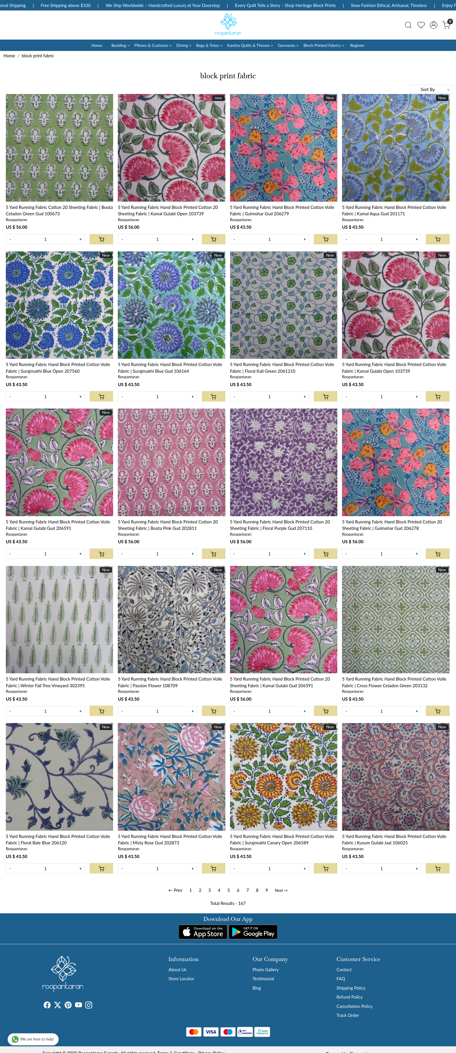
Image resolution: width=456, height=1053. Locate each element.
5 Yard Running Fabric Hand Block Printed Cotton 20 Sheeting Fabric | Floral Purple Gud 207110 (280, 525)
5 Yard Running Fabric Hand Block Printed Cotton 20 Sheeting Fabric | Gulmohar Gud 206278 (392, 525)
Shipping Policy (351, 987)
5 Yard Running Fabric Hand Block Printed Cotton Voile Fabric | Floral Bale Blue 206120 (58, 840)
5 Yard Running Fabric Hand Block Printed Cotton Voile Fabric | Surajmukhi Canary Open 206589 (282, 840)
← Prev (175, 890)
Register (357, 45)
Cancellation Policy (354, 1006)
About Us (177, 969)
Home (96, 45)
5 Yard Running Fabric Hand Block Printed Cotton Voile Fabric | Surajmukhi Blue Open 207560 (58, 368)
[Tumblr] (96, 1006)
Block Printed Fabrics (323, 45)
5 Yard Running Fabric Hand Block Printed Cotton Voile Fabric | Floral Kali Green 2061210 (282, 368)
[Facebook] (47, 1006)
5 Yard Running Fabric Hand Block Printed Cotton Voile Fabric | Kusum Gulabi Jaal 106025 (394, 840)
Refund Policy (349, 996)
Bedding (120, 45)
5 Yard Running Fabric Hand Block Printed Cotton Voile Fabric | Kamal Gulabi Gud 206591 (58, 525)
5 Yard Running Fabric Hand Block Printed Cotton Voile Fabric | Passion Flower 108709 (170, 682)
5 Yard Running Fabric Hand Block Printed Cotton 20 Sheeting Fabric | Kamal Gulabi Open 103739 (168, 210)
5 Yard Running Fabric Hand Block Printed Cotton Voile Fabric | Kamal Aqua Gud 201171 (394, 210)
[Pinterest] (68, 1006)
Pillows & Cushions (152, 45)
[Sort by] (431, 89)
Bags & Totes (209, 45)
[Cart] (101, 239)
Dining (183, 45)
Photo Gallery (265, 969)
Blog (256, 987)
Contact (344, 969)
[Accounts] (434, 25)
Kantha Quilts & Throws (250, 45)
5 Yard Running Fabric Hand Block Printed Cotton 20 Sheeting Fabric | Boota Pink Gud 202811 (168, 525)
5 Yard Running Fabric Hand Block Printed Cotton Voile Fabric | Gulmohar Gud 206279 (282, 210)
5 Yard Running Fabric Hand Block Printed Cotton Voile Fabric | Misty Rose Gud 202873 (170, 840)
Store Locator (181, 978)
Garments (288, 45)
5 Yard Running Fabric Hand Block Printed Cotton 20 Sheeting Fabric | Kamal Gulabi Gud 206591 (280, 682)
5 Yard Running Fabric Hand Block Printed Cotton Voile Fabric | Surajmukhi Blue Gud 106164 (170, 368)
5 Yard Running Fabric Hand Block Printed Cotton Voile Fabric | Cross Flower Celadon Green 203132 (394, 682)
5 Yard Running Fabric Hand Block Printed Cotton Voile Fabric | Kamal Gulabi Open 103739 (394, 368)
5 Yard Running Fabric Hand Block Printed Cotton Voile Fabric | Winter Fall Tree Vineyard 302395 (58, 682)
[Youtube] (78, 1006)
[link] (408, 25)
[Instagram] (88, 1006)
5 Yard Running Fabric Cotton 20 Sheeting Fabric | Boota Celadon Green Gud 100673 (59, 210)
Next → (281, 890)
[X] (57, 1006)
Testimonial (263, 978)
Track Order (347, 1015)
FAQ (340, 978)
